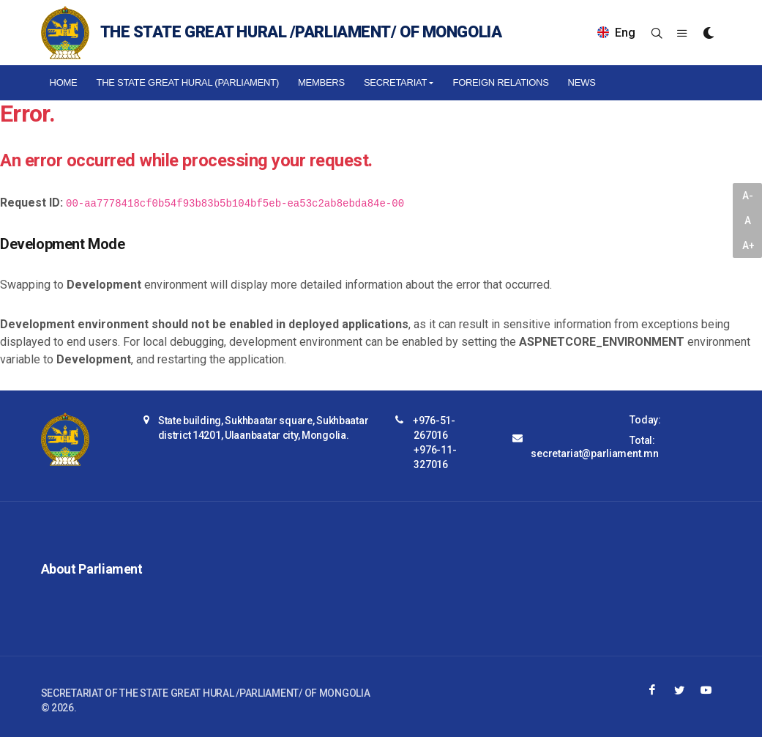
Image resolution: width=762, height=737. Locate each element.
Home (64, 82)
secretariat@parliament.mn (594, 453)
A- (747, 195)
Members (321, 82)
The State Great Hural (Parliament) (187, 82)
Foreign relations (500, 82)
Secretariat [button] (395, 82)
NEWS (582, 82)
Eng (616, 33)
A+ (748, 245)
